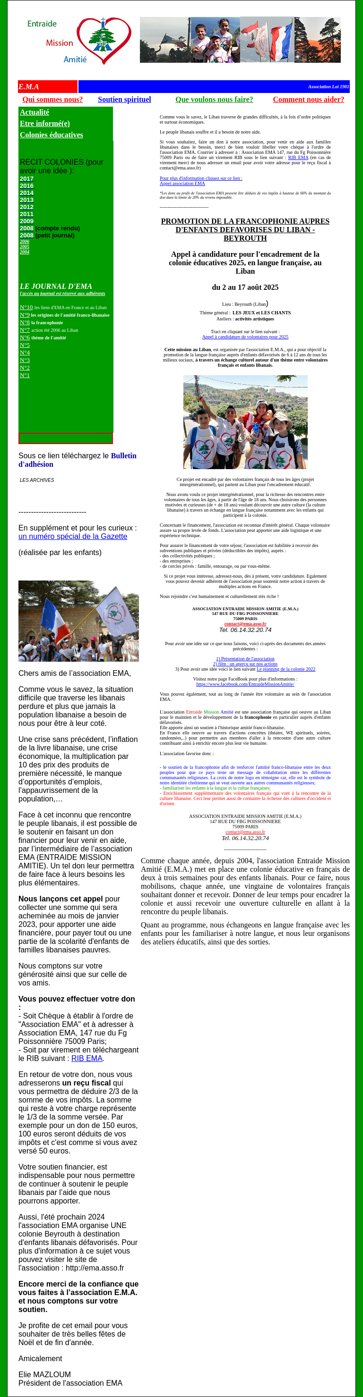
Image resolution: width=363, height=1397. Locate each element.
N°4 (25, 352)
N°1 (25, 375)
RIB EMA (87, 1058)
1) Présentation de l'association (245, 658)
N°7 (25, 329)
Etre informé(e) (45, 123)
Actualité (34, 112)
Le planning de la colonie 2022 (286, 669)
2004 (24, 251)
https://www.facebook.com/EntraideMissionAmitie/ (245, 684)
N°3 (25, 359)
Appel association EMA (182, 183)
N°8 (25, 322)
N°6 (25, 337)
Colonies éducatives (51, 135)
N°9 (25, 314)
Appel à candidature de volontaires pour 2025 (245, 336)
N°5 (25, 344)
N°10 (26, 307)
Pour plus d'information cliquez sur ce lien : (201, 178)
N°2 (25, 367)
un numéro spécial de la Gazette (72, 536)
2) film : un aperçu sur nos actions (245, 663)
